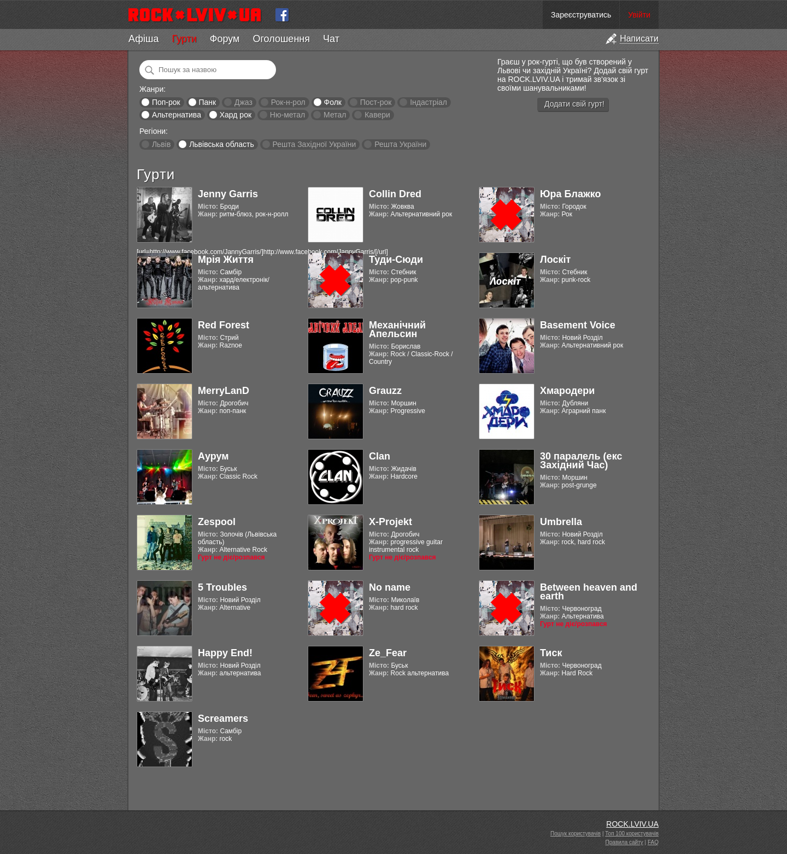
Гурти (184, 38)
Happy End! (225, 652)
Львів (161, 144)
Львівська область (221, 144)
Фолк (333, 102)
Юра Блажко (570, 194)
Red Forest (223, 325)
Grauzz (385, 390)
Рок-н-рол (288, 102)
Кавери (377, 114)
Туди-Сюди (396, 259)
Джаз (243, 102)
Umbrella (561, 521)
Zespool (217, 521)
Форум (225, 38)
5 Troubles (222, 587)
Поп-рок (166, 102)
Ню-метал (287, 114)
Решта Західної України (314, 144)
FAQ (653, 842)
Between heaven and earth (588, 592)
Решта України (400, 144)
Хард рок (235, 114)
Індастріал (428, 102)
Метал (335, 114)
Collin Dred (395, 194)
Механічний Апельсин (397, 329)
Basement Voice (577, 325)
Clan (379, 456)
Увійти (639, 14)
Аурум (213, 456)
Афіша (143, 38)
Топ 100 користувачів (632, 834)
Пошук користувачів (575, 834)
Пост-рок (376, 102)
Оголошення (281, 38)
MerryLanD (223, 390)
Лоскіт (555, 259)
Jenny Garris (228, 194)
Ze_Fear (388, 652)
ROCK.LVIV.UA (632, 824)
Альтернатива (176, 114)
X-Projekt (390, 521)
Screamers (223, 718)
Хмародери (567, 390)
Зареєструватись (581, 14)
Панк (207, 102)
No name (389, 587)
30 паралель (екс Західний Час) (581, 460)
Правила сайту (624, 842)
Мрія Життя (226, 259)
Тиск (551, 652)
